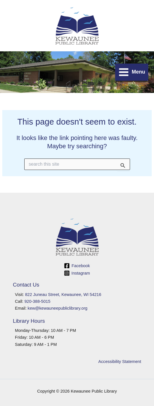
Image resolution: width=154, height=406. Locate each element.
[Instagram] (77, 273)
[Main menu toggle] (131, 72)
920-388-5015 (38, 301)
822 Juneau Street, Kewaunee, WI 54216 (63, 294)
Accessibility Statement (119, 361)
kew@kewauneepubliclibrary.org (57, 308)
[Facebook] (77, 266)
